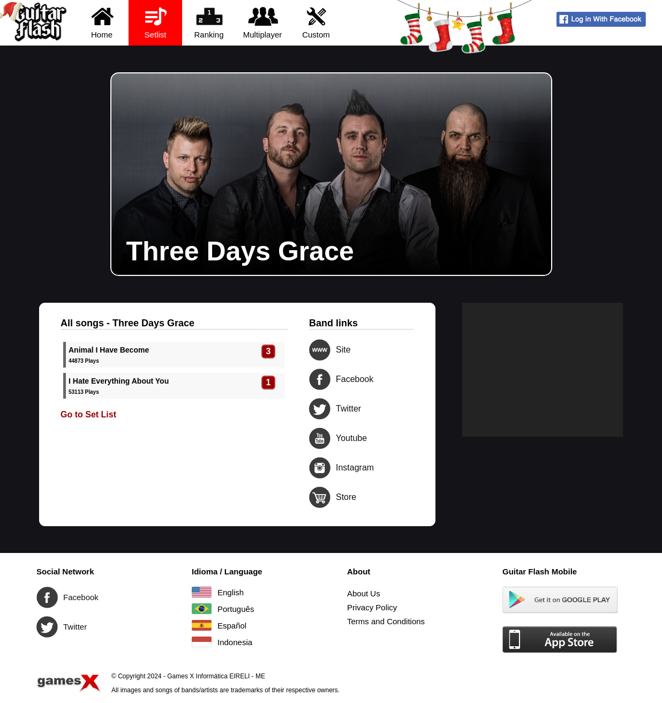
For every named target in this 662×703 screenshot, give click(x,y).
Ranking (209, 22)
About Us (363, 593)
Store (319, 497)
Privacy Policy (372, 607)
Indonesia (202, 642)
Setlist (155, 22)
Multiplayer (262, 22)
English (202, 592)
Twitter (319, 409)
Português (202, 608)
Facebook (319, 379)
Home (102, 22)
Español (202, 625)
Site (319, 350)
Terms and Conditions (386, 621)
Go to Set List (88, 414)
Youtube (319, 438)
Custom (316, 22)
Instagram (319, 467)
